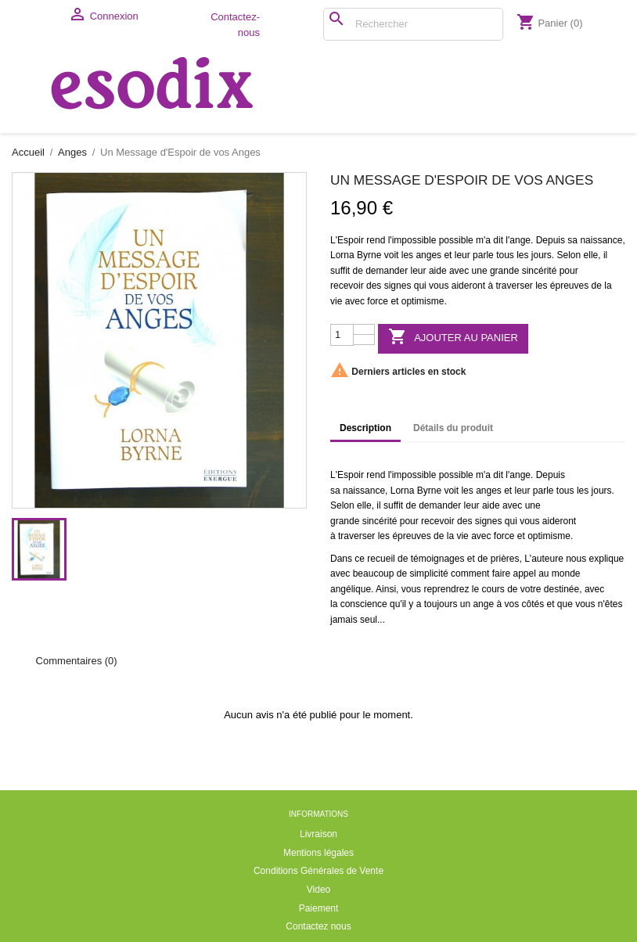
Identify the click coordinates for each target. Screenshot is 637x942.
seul (368, 619)
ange (520, 240)
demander (386, 270)
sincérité (539, 270)
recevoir (347, 285)
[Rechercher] (413, 24)
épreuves (569, 285)
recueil (380, 558)
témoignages (438, 558)
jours (541, 255)
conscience (363, 604)
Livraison (318, 834)
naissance (601, 240)
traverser (513, 285)
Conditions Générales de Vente (318, 870)
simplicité (428, 573)
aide (438, 270)
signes (398, 285)
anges (428, 255)
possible (456, 240)
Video (318, 889)
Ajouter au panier (453, 337)
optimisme (422, 301)
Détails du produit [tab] (453, 427)
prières (505, 558)
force (377, 301)
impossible (414, 240)
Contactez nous (318, 926)
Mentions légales (318, 852)
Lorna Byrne (355, 255)
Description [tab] (365, 427)
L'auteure (543, 558)
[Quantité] (342, 335)
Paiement (319, 908)
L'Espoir (347, 240)
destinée (561, 589)
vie (336, 301)
